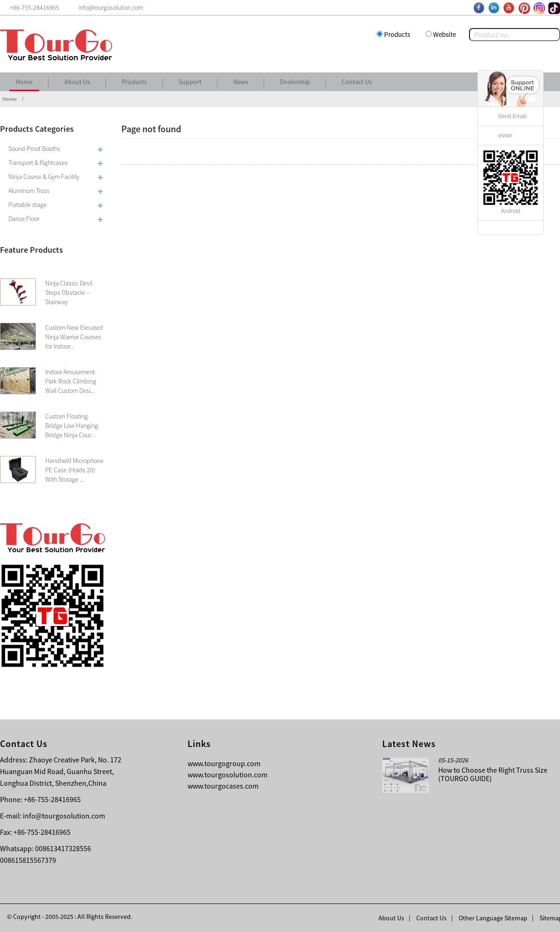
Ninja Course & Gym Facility (43, 176)
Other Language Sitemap (493, 918)
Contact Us (357, 82)
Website (444, 34)
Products (397, 34)
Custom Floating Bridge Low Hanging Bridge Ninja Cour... (71, 425)
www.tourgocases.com (223, 785)
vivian (505, 135)
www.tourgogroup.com (224, 763)
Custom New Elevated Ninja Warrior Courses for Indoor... (74, 336)
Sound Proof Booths (34, 148)
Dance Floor (23, 218)
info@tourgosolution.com (64, 815)
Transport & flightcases (38, 162)
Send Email (512, 116)
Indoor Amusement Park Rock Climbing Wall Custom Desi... (70, 381)
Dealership (295, 82)
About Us (77, 82)
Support (190, 82)
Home (24, 82)
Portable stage (27, 204)
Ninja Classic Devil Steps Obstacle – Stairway (68, 292)
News (240, 82)
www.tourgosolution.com (227, 774)
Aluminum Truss (28, 190)
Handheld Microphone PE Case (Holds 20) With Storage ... (74, 470)
